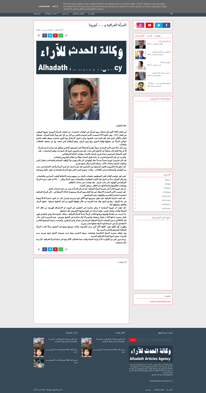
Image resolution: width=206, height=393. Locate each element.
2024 (167, 188)
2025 (167, 184)
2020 (166, 205)
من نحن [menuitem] (65, 13)
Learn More (44, 6)
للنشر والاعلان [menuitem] (78, 13)
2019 (166, 208)
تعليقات (157, 36)
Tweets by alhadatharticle (159, 302)
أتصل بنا (169, 390)
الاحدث (149, 36)
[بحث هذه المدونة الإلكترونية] (154, 340)
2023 (166, 192)
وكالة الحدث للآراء (39, 390)
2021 (166, 200)
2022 (166, 196)
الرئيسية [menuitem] (37, 13)
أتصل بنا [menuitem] (91, 13)
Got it (55, 6)
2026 (167, 180)
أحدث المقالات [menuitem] (50, 13)
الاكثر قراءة (140, 36)
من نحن (148, 390)
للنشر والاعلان (159, 390)
